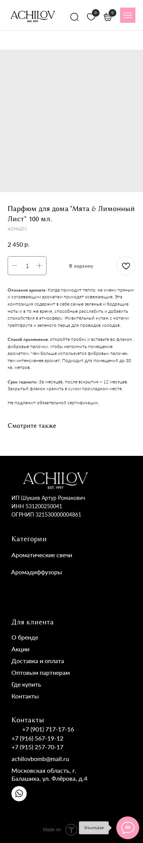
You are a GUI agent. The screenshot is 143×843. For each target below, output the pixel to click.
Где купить (26, 684)
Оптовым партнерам (40, 672)
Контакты (25, 696)
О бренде (24, 637)
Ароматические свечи (41, 554)
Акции (20, 648)
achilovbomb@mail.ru (40, 758)
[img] (127, 15)
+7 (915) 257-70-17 (37, 746)
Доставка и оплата (37, 660)
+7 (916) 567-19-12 (37, 738)
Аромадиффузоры (36, 571)
